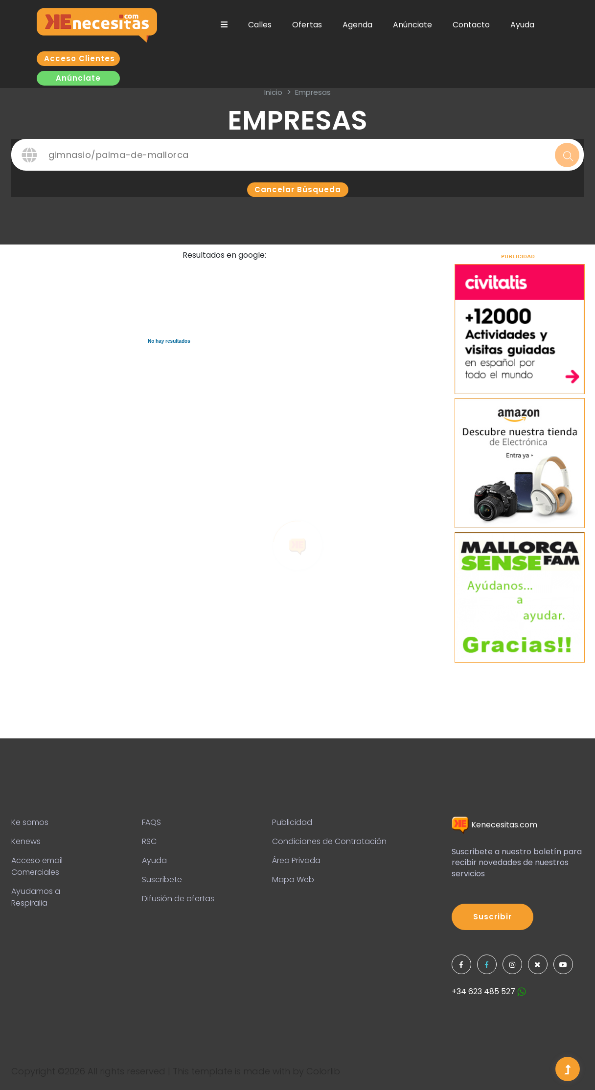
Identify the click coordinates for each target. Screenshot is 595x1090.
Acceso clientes (79, 58)
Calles (260, 24)
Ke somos (29, 822)
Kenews (26, 841)
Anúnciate (412, 24)
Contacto (471, 24)
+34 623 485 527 (489, 991)
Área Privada (296, 860)
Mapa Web (293, 879)
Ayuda (522, 24)
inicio (273, 92)
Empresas (313, 92)
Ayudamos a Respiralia (35, 897)
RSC (149, 841)
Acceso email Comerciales (37, 866)
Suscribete (162, 879)
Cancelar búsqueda (297, 189)
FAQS (151, 822)
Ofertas (307, 24)
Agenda (357, 24)
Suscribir (492, 917)
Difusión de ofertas (178, 898)
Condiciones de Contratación (329, 841)
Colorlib (323, 1071)
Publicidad (292, 822)
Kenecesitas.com (494, 824)
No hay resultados (169, 341)
